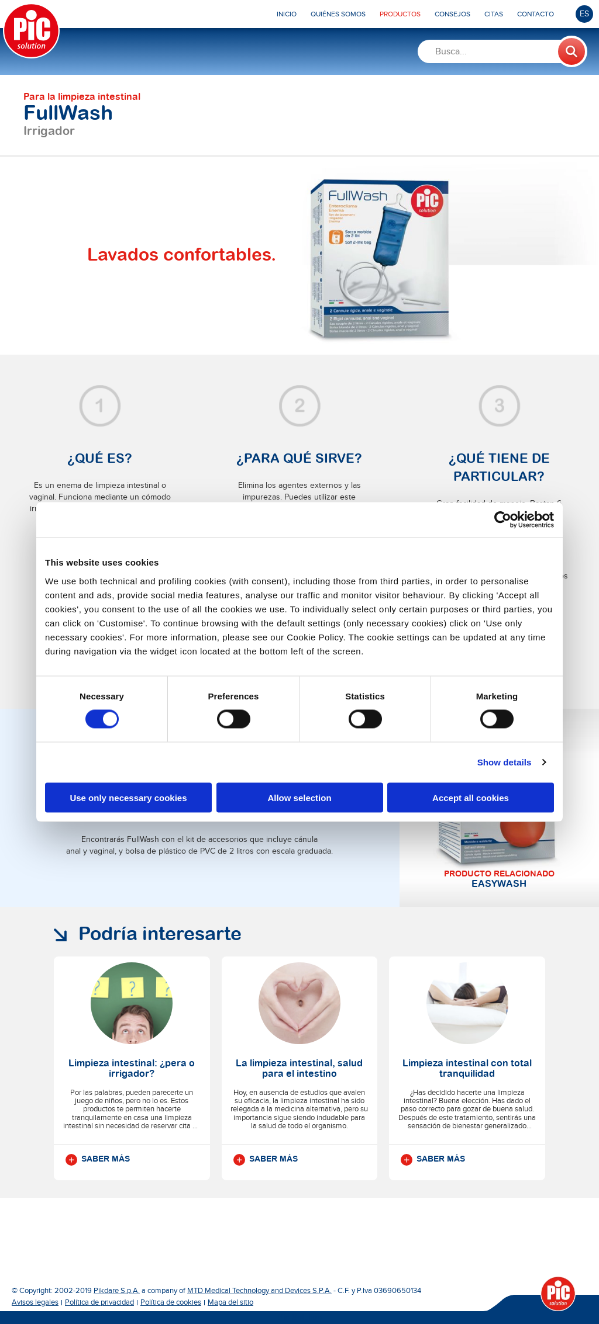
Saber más (98, 1160)
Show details (504, 762)
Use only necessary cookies (128, 797)
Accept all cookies (470, 797)
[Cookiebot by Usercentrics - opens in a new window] (503, 520)
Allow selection (299, 797)
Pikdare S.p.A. (117, 1290)
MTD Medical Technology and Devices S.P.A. (259, 1290)
